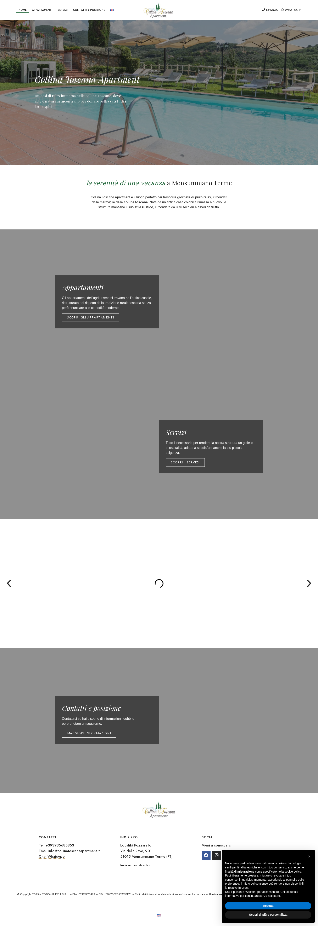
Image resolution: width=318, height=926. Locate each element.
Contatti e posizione (89, 10)
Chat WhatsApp (52, 856)
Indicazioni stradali (135, 865)
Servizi (63, 10)
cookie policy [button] (292, 871)
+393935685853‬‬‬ (59, 845)
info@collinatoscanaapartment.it (74, 851)
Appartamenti (42, 10)
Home (22, 10)
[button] (9, 583)
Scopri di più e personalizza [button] (268, 914)
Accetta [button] (268, 905)
